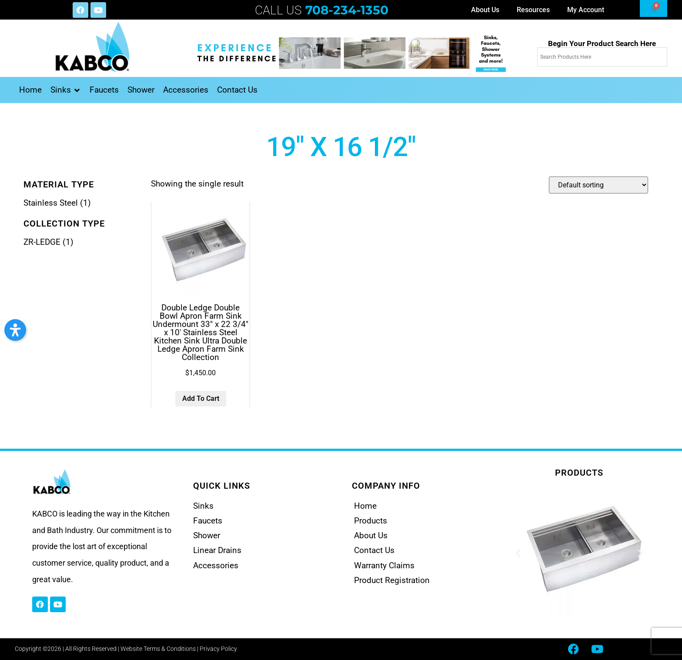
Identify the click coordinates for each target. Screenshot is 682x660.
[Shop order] (598, 185)
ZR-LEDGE (41, 242)
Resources (533, 10)
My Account (585, 10)
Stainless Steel (50, 203)
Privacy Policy (218, 648)
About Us (485, 10)
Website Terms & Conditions (158, 648)
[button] (65, 90)
